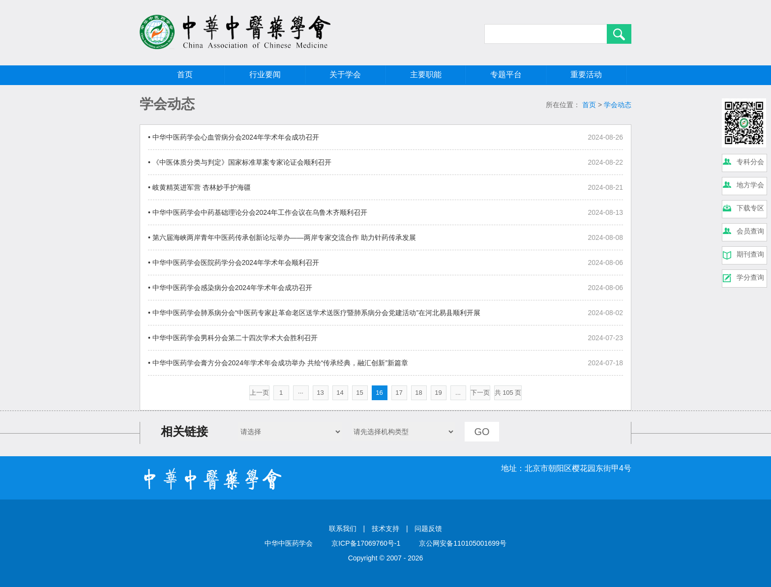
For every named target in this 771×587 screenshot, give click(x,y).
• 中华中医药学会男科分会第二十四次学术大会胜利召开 (233, 338)
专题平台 (506, 74)
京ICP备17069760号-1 (365, 543)
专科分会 (750, 162)
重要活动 (586, 74)
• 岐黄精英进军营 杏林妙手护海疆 (199, 187)
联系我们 (342, 528)
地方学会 (750, 185)
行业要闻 (265, 74)
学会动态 (617, 105)
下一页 (480, 392)
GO (481, 431)
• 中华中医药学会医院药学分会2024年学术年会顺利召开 (233, 262)
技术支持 (385, 528)
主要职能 (426, 74)
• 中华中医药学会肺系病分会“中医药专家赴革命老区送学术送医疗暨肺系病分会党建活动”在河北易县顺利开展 (314, 313)
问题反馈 (428, 528)
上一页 (259, 392)
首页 (185, 74)
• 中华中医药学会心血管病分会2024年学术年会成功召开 (233, 137)
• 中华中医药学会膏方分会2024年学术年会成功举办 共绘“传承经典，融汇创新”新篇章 (278, 363)
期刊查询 (750, 254)
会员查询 (750, 231)
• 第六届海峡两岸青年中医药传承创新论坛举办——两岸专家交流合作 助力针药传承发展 (282, 237)
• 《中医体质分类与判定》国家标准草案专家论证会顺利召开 (239, 162)
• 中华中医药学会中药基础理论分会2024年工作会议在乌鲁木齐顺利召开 (257, 212)
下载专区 (750, 208)
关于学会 (345, 74)
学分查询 (750, 277)
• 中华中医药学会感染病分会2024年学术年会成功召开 (230, 288)
